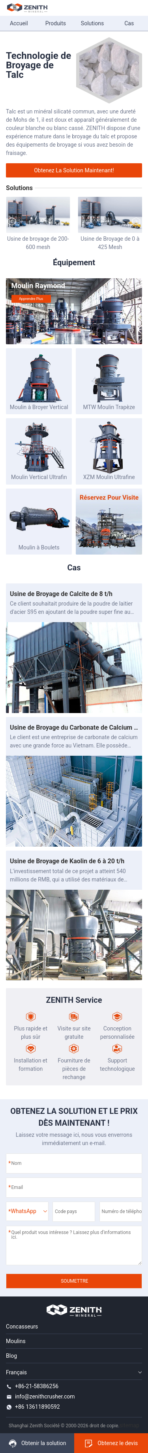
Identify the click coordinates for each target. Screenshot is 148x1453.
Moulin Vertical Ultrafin (39, 477)
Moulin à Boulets (39, 547)
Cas (129, 23)
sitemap (129, 1425)
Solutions (92, 23)
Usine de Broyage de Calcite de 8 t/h (61, 594)
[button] (136, 221)
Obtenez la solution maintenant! (74, 170)
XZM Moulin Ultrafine (109, 477)
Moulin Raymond (38, 285)
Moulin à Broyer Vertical (39, 407)
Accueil (19, 23)
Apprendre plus (31, 299)
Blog (11, 1356)
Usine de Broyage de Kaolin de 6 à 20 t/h (67, 861)
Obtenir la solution (37, 1443)
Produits (55, 23)
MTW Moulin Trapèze (109, 407)
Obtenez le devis (111, 1443)
